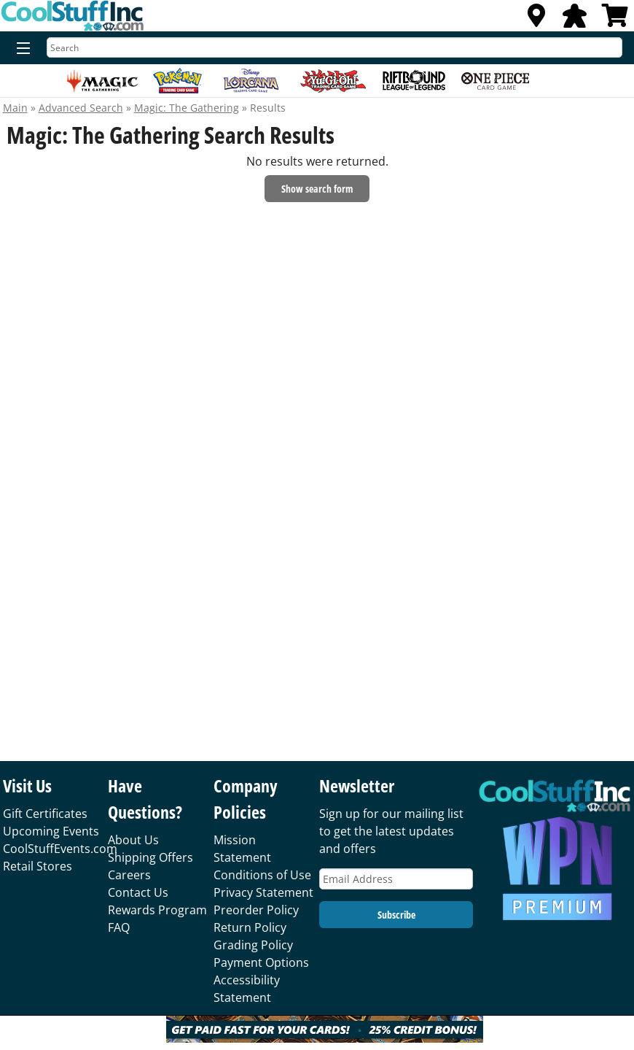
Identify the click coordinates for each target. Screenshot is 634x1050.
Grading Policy (253, 945)
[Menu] (20, 48)
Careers (129, 875)
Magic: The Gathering (186, 108)
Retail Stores (37, 866)
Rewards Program (157, 910)
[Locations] (536, 20)
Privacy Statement (263, 892)
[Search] (334, 47)
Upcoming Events (51, 831)
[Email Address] (396, 878)
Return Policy (250, 927)
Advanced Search (81, 108)
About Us (133, 840)
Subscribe (396, 915)
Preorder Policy (256, 910)
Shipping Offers (150, 857)
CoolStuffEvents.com (60, 849)
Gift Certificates (45, 814)
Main (15, 108)
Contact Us (138, 892)
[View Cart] (615, 20)
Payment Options (261, 962)
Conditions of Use (262, 875)
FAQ (119, 927)
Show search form (317, 189)
